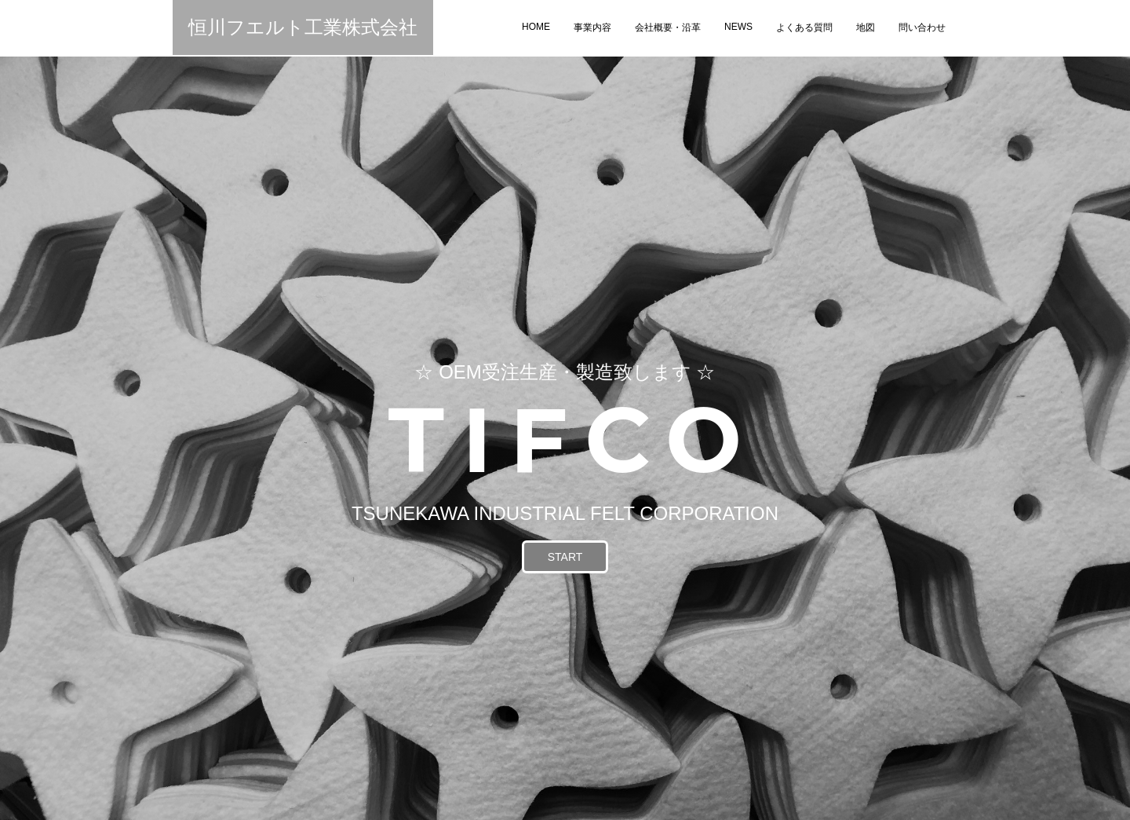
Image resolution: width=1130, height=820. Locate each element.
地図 (865, 27)
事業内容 (592, 27)
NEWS (738, 26)
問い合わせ (922, 27)
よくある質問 (804, 27)
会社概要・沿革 (668, 27)
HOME (536, 26)
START (565, 557)
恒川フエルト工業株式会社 (302, 27)
